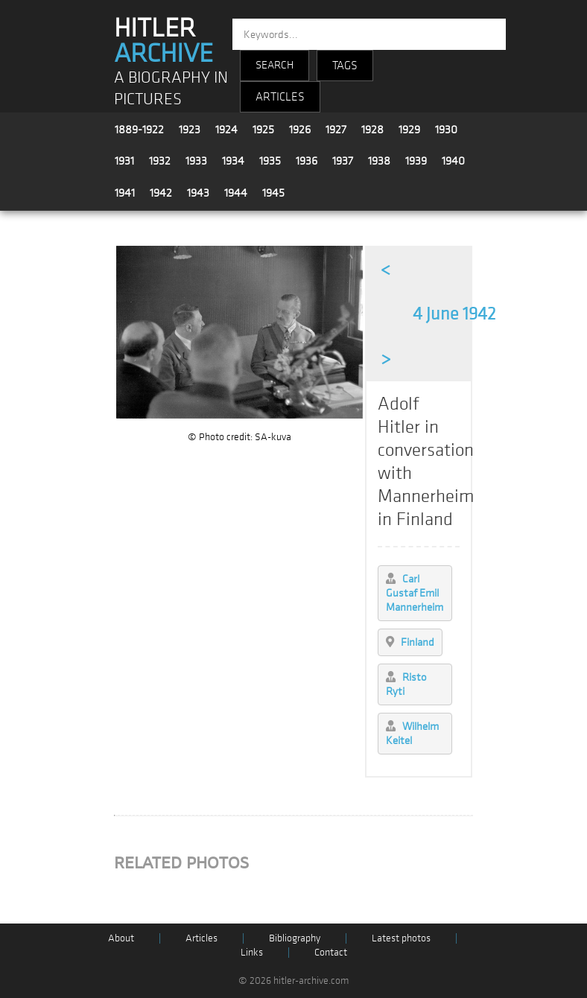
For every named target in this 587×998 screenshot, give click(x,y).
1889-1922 (139, 129)
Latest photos (401, 938)
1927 (336, 129)
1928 (372, 129)
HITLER (163, 41)
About (121, 938)
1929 (409, 129)
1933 (196, 160)
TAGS (345, 65)
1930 (446, 129)
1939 (416, 160)
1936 (306, 160)
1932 (160, 160)
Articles (201, 938)
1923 (189, 129)
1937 (342, 160)
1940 (453, 160)
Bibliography (294, 938)
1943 (198, 192)
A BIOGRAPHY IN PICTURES (171, 88)
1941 (125, 192)
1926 (300, 129)
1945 (273, 192)
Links (252, 952)
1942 (161, 192)
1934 (233, 160)
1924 (226, 129)
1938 (379, 160)
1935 (270, 160)
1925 (263, 129)
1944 (235, 192)
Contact (330, 952)
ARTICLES (280, 96)
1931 (124, 160)
